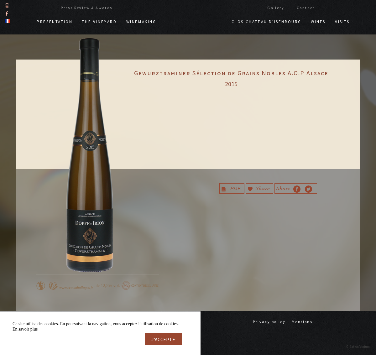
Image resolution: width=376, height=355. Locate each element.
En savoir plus (25, 329)
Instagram (7, 5)
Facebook (6, 12)
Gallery (275, 7)
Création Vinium (358, 346)
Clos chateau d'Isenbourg (266, 21)
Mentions (302, 321)
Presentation (54, 21)
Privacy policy (269, 321)
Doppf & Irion (194, 18)
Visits (342, 21)
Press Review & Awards (86, 7)
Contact (306, 7)
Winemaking (141, 21)
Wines (318, 21)
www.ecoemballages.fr (76, 287)
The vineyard (99, 21)
